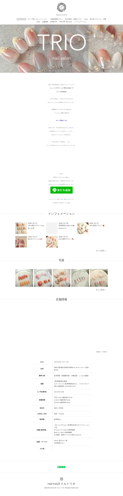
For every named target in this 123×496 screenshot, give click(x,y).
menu (86, 19)
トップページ (21, 19)
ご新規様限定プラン (56, 19)
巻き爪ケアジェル (95, 19)
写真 (104, 19)
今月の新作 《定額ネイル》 (73, 19)
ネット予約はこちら (61, 120)
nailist (38, 21)
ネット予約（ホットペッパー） (38, 19)
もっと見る (101, 251)
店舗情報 (45, 21)
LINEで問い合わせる (65, 21)
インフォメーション (80, 21)
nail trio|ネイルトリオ (61, 483)
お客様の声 (53, 21)
